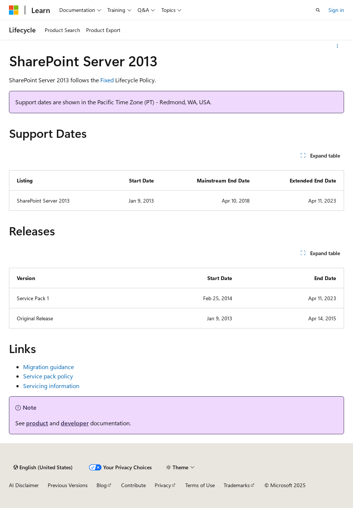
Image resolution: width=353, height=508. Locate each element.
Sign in (336, 9)
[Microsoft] (14, 10)
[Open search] (318, 10)
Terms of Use (200, 485)
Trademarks (237, 485)
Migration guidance (48, 367)
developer (75, 423)
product (37, 423)
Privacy (163, 485)
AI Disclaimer (24, 485)
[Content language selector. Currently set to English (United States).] (43, 467)
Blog (102, 485)
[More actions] (337, 46)
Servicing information (51, 386)
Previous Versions (68, 485)
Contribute (133, 485)
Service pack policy (48, 376)
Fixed (107, 80)
